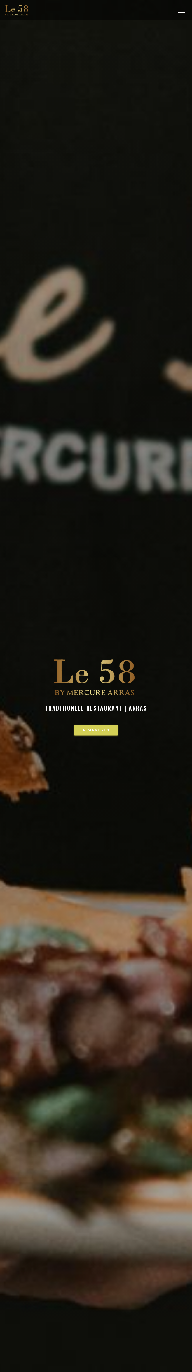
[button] (181, 10)
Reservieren (96, 730)
